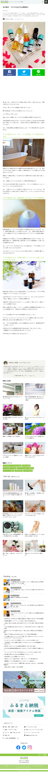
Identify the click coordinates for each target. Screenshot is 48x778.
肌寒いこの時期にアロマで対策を (11, 436)
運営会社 (28, 767)
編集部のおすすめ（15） (32, 735)
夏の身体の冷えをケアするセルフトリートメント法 (12, 397)
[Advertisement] (24, 88)
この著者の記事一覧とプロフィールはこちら (24, 375)
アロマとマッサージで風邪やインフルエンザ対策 (12, 456)
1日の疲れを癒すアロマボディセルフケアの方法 (13, 418)
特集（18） (7, 735)
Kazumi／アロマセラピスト (16, 592)
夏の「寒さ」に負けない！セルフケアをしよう (12, 554)
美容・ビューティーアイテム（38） (34, 729)
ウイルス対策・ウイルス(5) (10, 468)
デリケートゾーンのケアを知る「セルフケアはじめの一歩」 (34, 514)
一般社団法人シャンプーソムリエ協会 (18, 584)
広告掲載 (6, 765)
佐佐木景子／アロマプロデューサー (18, 600)
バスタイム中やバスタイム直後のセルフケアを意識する (34, 437)
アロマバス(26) (26, 465)
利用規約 (24, 765)
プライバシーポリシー (15, 765)
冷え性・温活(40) (28, 470)
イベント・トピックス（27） (33, 732)
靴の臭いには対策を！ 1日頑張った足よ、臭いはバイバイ (34, 493)
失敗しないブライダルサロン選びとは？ (34, 554)
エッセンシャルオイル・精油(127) (25, 468)
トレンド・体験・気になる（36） (13, 732)
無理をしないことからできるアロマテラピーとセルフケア (34, 456)
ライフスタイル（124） (31, 726)
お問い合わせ (21, 767)
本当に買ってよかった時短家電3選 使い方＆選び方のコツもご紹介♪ (13, 535)
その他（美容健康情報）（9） (12, 738)
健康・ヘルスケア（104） (11, 729)
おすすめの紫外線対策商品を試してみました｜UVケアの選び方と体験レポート (13, 494)
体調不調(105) (19, 470)
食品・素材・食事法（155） (11, 726)
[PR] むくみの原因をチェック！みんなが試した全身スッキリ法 (35, 535)
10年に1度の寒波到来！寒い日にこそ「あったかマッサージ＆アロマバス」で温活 (34, 398)
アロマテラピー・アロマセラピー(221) (12, 465)
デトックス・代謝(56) (9, 470)
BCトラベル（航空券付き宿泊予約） (36, 765)
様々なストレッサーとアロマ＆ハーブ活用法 (34, 418)
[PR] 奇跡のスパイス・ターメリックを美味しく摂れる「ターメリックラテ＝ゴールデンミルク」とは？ (12, 515)
